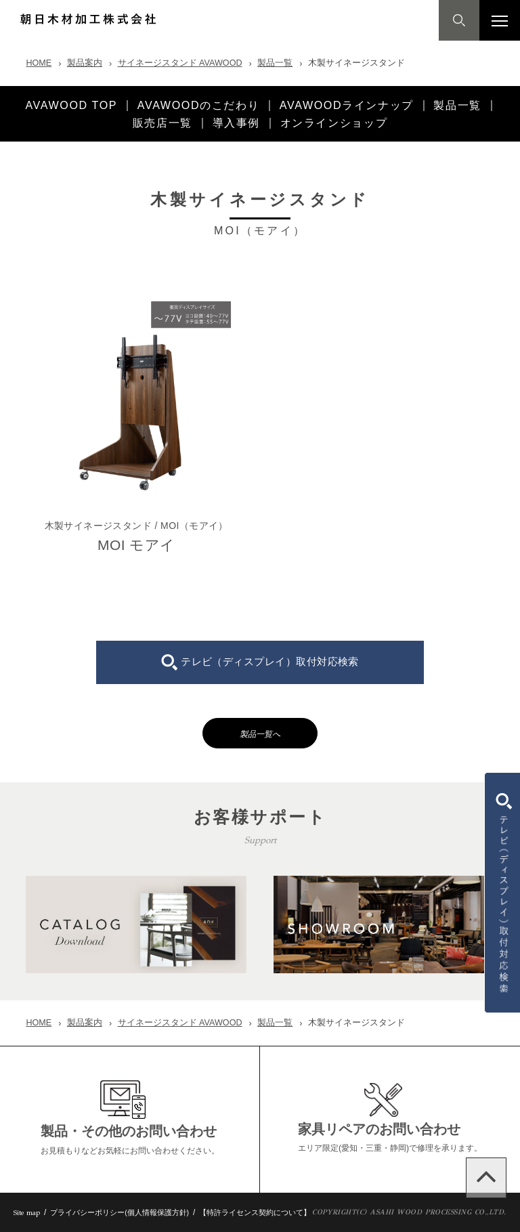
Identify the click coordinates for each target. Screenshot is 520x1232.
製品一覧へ (260, 734)
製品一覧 (274, 63)
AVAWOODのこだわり (198, 105)
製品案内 (84, 63)
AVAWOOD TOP (71, 105)
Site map (27, 1212)
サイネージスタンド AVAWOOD (180, 63)
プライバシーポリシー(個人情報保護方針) (119, 1212)
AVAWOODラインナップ (347, 105)
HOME (38, 63)
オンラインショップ (334, 122)
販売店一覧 (162, 122)
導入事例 (236, 122)
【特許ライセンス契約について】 (255, 1212)
